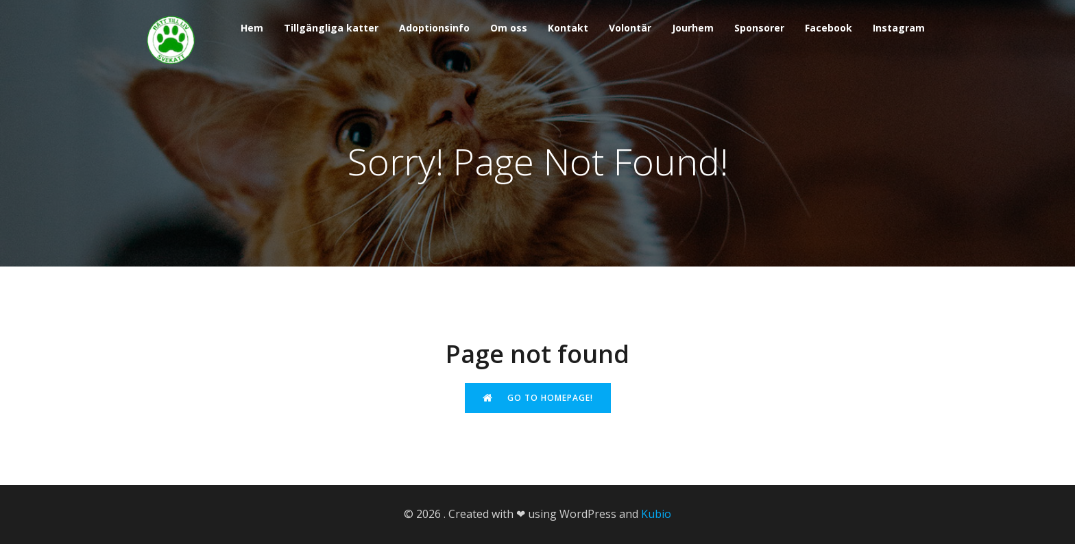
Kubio (656, 513)
